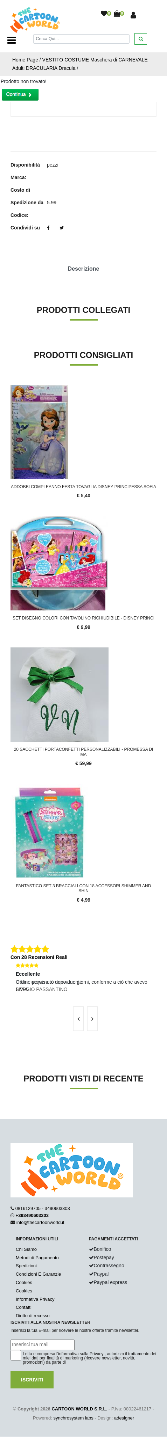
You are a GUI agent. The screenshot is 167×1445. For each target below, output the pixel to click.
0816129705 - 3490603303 (42, 1208)
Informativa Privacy (35, 1299)
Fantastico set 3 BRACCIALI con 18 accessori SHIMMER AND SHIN (83, 888)
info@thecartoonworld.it (40, 1222)
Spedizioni (26, 1265)
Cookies (24, 1282)
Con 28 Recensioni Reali (39, 957)
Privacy (96, 1353)
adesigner (124, 1418)
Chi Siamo (26, 1249)
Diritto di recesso (33, 1315)
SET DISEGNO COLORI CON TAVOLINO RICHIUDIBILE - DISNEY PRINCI (83, 618)
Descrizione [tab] (83, 269)
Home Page (25, 60)
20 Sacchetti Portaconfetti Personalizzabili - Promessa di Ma (83, 752)
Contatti (24, 1307)
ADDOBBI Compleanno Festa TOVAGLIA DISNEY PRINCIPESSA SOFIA (83, 486)
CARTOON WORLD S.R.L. (79, 1408)
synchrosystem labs (73, 1418)
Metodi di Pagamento (37, 1257)
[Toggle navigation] (11, 40)
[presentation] (78, 1018)
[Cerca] (81, 39)
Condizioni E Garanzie (38, 1274)
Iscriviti (32, 1379)
